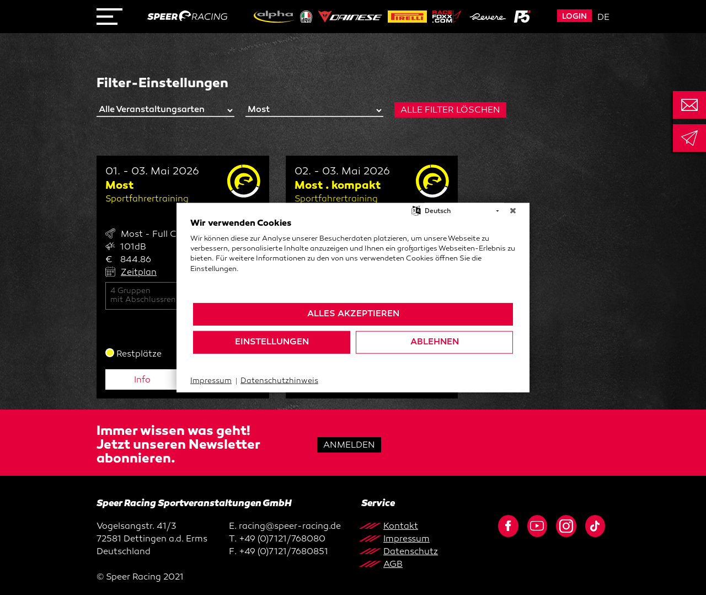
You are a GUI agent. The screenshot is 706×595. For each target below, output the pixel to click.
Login (574, 17)
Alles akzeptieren (353, 314)
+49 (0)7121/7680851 (283, 552)
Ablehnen (434, 342)
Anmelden (349, 445)
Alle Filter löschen (450, 110)
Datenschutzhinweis (279, 381)
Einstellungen (272, 342)
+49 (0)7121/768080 (282, 539)
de (603, 18)
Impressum (211, 381)
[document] (353, 260)
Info (142, 380)
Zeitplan (139, 273)
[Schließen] (513, 211)
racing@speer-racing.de (290, 527)
